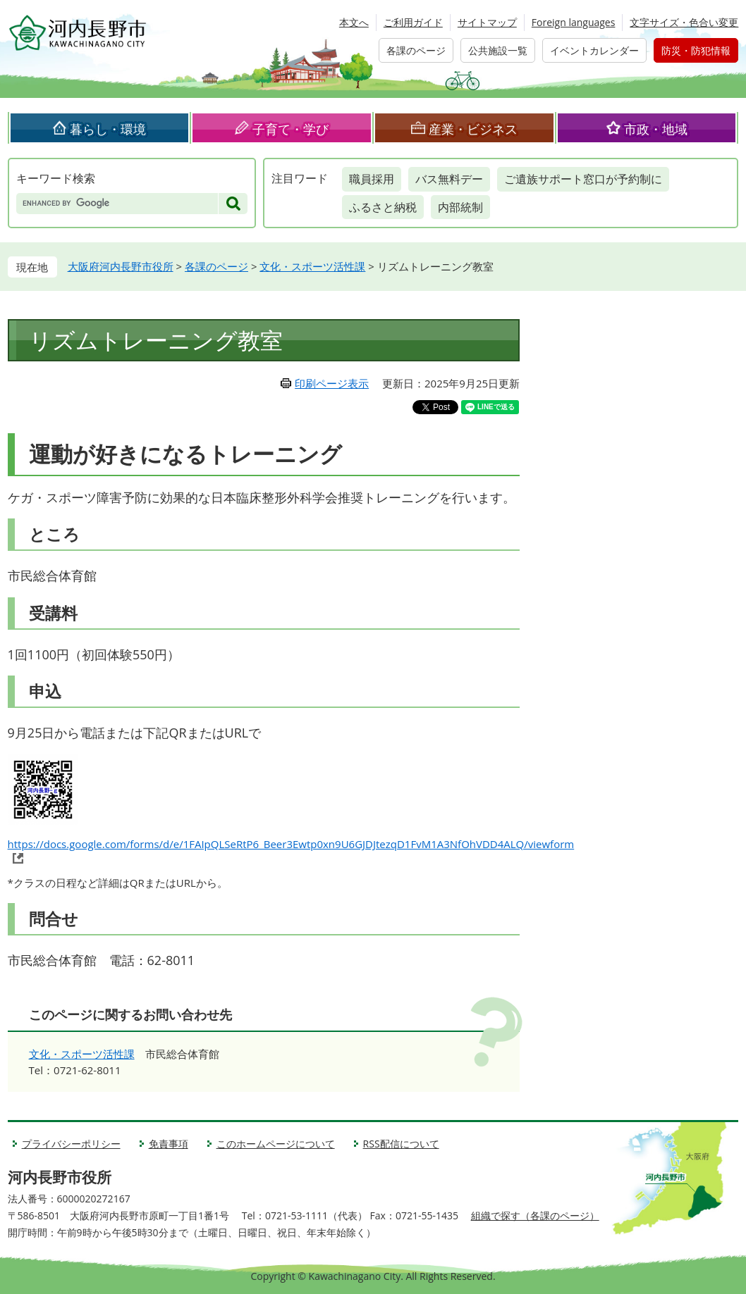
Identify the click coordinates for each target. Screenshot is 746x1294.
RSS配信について (401, 1143)
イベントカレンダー (594, 50)
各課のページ (416, 50)
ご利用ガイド (413, 22)
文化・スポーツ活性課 (312, 266)
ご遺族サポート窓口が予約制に (583, 179)
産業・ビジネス (473, 128)
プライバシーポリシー (71, 1143)
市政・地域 (655, 128)
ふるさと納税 (383, 207)
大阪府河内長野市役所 (120, 266)
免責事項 (168, 1143)
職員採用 (371, 179)
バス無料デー (449, 179)
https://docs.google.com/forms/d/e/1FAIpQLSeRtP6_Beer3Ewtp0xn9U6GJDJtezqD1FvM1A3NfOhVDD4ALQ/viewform (291, 844)
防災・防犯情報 (695, 50)
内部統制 (460, 207)
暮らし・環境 (108, 128)
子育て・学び (290, 128)
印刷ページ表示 (332, 383)
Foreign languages (574, 22)
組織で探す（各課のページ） (535, 1215)
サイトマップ (487, 22)
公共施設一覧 (497, 50)
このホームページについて (275, 1143)
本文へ (354, 22)
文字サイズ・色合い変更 (684, 22)
